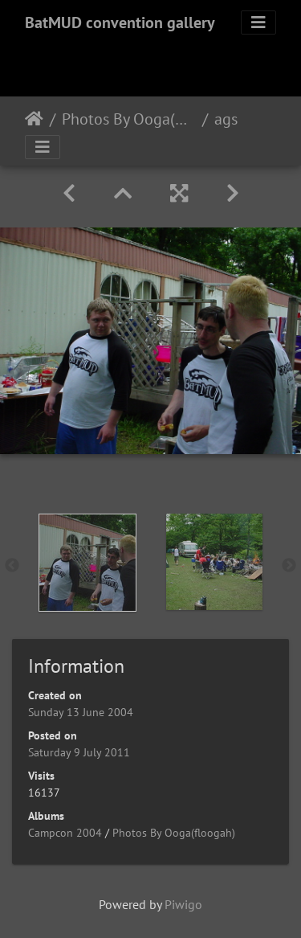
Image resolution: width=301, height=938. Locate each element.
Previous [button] (12, 566)
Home (34, 119)
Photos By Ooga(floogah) (129, 119)
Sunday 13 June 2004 (80, 712)
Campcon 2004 (65, 832)
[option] (87, 563)
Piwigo (183, 904)
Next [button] (289, 566)
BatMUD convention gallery (120, 22)
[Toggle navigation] (258, 22)
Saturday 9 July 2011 (79, 752)
